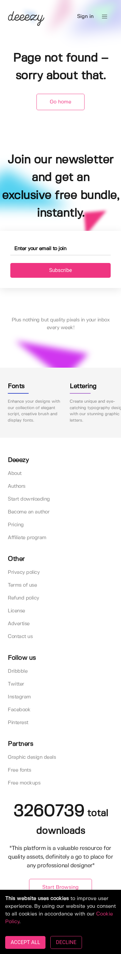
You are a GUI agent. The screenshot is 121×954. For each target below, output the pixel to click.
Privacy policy (23, 572)
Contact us (20, 636)
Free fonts (19, 770)
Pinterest (18, 722)
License (16, 610)
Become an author (28, 512)
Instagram (19, 697)
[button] (104, 16)
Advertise (19, 623)
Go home (60, 102)
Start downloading (29, 499)
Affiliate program (27, 537)
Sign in (85, 16)
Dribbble (17, 671)
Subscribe (60, 270)
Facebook (19, 709)
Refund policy (23, 598)
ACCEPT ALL (25, 942)
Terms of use (22, 585)
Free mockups (24, 783)
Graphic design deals (32, 757)
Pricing (16, 524)
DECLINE (66, 942)
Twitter (16, 684)
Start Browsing (60, 887)
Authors (16, 486)
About (15, 473)
